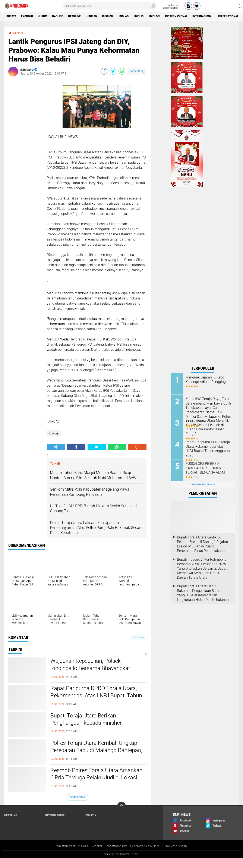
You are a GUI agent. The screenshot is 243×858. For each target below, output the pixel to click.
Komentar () (137, 71)
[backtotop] (121, 806)
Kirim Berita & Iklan (174, 846)
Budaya (11, 16)
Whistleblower (65, 846)
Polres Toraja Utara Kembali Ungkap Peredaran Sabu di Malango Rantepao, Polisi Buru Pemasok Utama (96, 750)
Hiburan (91, 16)
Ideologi (108, 16)
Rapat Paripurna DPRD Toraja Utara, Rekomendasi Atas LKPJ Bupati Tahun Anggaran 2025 (96, 695)
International (228, 16)
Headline (74, 16)
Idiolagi (124, 16)
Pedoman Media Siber (144, 846)
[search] (110, 6)
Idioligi (139, 16)
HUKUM (42, 16)
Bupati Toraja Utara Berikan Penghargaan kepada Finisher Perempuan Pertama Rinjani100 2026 (95, 722)
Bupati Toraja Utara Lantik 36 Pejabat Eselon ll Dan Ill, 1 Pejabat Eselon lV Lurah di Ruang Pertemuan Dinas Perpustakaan (202, 544)
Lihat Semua (77, 797)
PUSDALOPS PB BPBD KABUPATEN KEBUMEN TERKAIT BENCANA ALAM (205, 468)
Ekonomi (27, 16)
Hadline (57, 16)
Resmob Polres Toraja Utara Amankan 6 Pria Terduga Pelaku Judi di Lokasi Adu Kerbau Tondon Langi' (96, 777)
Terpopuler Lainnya (202, 484)
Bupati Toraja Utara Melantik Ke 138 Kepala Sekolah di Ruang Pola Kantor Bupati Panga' (207, 427)
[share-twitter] (113, 71)
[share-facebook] (104, 71)
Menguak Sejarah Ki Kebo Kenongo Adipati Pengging (206, 379)
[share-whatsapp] (122, 71)
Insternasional (176, 16)
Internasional (202, 16)
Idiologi (154, 16)
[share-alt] (56, 447)
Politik (91, 815)
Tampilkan (138, 637)
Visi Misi (83, 846)
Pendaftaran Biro (116, 846)
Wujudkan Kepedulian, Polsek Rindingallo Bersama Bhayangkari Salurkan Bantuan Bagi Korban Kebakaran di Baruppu (91, 672)
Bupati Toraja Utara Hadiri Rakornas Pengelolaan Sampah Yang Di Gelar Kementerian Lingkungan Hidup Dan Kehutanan (203, 592)
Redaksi (96, 846)
